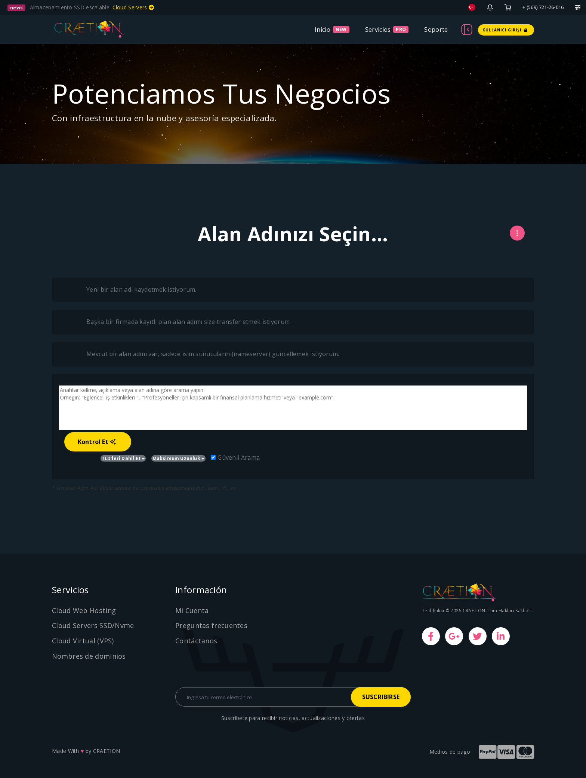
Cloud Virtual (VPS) (83, 640)
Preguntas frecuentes (211, 625)
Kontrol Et (97, 442)
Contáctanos (196, 640)
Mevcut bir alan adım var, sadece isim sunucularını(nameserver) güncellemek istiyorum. (205, 354)
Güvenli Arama (235, 457)
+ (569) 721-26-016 (543, 7)
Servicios (378, 29)
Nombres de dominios (89, 656)
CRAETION (106, 750)
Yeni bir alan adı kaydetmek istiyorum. (133, 289)
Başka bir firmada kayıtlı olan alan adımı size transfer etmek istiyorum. (181, 322)
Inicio (322, 29)
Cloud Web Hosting (84, 610)
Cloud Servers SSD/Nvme (93, 625)
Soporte (436, 29)
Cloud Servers (133, 7)
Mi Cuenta (192, 610)
